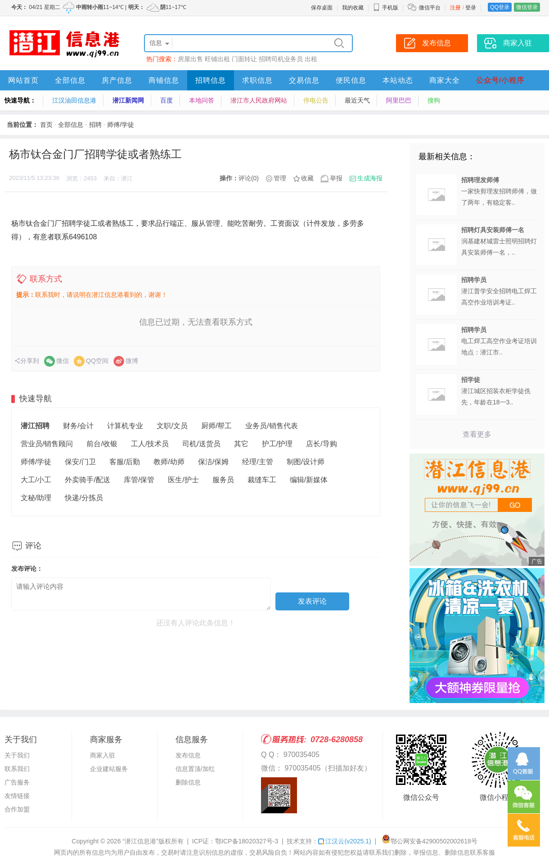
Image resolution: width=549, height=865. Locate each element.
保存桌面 (322, 7)
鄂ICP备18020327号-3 (246, 841)
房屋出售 (190, 59)
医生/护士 (183, 480)
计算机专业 (125, 426)
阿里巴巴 (398, 100)
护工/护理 (277, 444)
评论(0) (248, 178)
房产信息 (117, 80)
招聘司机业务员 (281, 59)
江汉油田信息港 (74, 100)
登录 (470, 7)
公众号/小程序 (500, 80)
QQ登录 (499, 7)
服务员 (223, 480)
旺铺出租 (217, 59)
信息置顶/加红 (195, 768)
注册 (455, 7)
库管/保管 (139, 480)
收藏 (307, 178)
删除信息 (188, 782)
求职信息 (257, 80)
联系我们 (17, 768)
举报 (336, 178)
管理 (280, 178)
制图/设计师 (305, 462)
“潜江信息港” (140, 841)
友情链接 (17, 795)
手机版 (385, 7)
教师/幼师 (168, 462)
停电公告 (315, 100)
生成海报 (369, 178)
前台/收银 (101, 444)
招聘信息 (210, 80)
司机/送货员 (201, 444)
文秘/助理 (36, 498)
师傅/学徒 (120, 124)
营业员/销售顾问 (47, 444)
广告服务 (17, 782)
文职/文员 (172, 426)
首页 (46, 124)
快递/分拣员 (84, 498)
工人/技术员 (150, 444)
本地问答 (201, 100)
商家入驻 (102, 755)
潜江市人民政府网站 (258, 100)
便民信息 (351, 80)
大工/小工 (36, 480)
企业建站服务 (109, 768)
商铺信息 (163, 80)
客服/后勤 (124, 462)
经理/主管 (257, 462)
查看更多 (477, 434)
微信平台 (430, 7)
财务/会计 (78, 426)
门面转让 (244, 59)
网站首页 (23, 80)
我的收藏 (353, 7)
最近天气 (357, 100)
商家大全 (444, 80)
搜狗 (434, 100)
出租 (311, 59)
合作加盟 (17, 809)
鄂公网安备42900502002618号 (429, 841)
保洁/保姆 (213, 462)
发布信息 (188, 755)
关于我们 (17, 755)
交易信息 (304, 80)
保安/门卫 (80, 462)
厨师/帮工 (216, 426)
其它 (241, 444)
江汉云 (344, 841)
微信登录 (527, 7)
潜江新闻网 (128, 100)
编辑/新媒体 (309, 480)
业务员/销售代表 (271, 426)
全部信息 (70, 80)
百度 (166, 100)
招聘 (95, 124)
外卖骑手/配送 (87, 480)
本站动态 (397, 80)
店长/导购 (321, 444)
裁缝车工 (262, 480)
